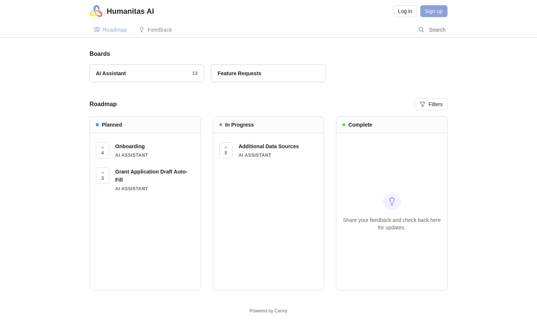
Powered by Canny (268, 311)
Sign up (434, 11)
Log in (405, 11)
